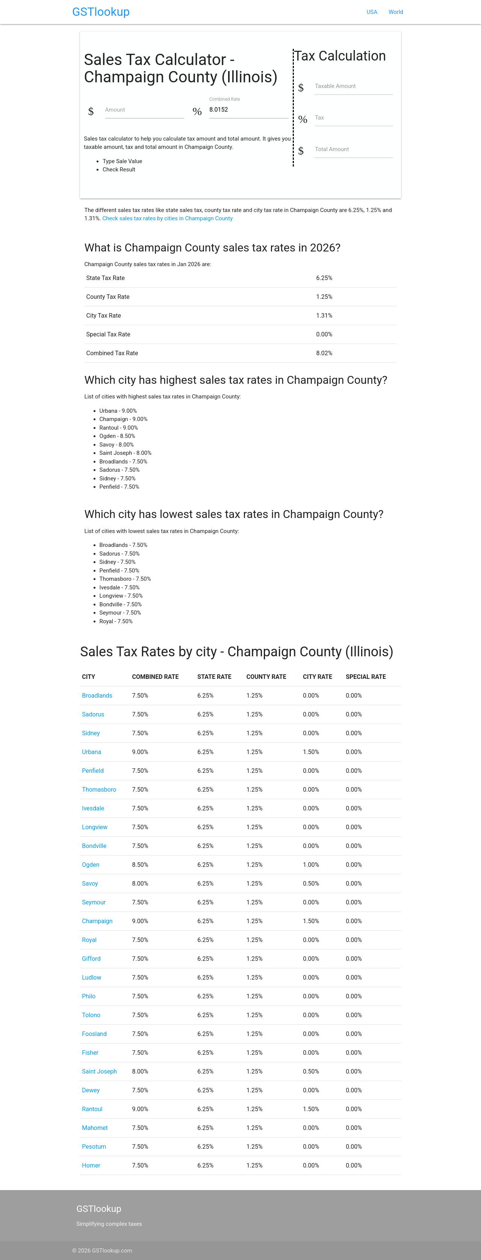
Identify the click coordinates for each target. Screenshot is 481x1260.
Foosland (94, 1033)
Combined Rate (224, 98)
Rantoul (92, 1109)
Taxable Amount (335, 86)
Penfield (93, 770)
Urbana (91, 752)
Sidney (91, 733)
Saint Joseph (99, 1071)
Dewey (91, 1090)
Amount (115, 109)
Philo (88, 996)
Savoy (90, 883)
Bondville (94, 846)
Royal (89, 939)
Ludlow (91, 977)
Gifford (91, 958)
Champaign (97, 921)
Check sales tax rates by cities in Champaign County (168, 218)
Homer (91, 1165)
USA (372, 12)
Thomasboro (99, 789)
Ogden (90, 864)
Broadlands (97, 695)
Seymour (94, 902)
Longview (94, 827)
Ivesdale (93, 808)
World (396, 12)
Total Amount (332, 149)
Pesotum (94, 1146)
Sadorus (93, 714)
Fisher (90, 1052)
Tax (319, 117)
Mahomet (94, 1127)
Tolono (91, 1015)
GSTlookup (101, 12)
